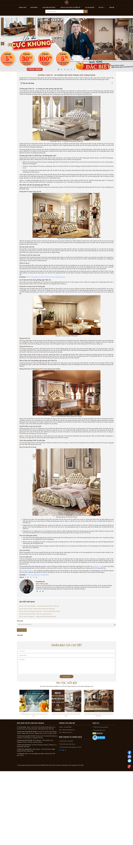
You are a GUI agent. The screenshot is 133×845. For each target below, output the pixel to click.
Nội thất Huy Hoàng (26, 570)
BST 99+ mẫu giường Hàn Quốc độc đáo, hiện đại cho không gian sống (45, 277)
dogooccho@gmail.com (68, 729)
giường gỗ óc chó (97, 566)
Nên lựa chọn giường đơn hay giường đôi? (37, 575)
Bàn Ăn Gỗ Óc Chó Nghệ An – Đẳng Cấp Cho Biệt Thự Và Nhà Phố (37, 616)
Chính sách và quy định (66, 741)
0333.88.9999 (67, 727)
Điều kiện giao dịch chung (67, 744)
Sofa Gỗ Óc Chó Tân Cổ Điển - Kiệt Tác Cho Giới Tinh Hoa (35, 614)
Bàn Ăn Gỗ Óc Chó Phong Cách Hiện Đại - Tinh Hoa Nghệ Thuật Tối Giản (39, 611)
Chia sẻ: (21, 577)
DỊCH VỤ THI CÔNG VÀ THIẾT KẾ (70, 7)
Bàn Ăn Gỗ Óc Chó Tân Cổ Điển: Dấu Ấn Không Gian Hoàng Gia (37, 608)
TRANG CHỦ (22, 7)
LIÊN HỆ (111, 7)
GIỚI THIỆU (34, 7)
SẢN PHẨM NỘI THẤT (49, 7)
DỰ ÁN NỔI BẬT (89, 7)
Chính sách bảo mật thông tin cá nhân (70, 747)
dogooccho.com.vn (67, 732)
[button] (58, 69)
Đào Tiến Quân (42, 584)
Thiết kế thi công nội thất (100, 727)
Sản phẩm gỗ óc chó (99, 730)
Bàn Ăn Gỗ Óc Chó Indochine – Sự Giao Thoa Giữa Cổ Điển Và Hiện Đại (39, 606)
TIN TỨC (102, 7)
